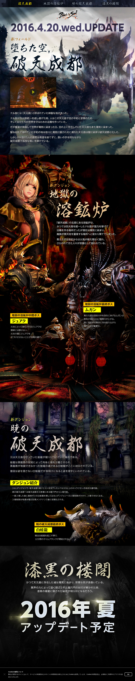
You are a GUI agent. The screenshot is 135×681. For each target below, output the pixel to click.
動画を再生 (33, 92)
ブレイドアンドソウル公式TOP (69, 14)
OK (128, 674)
